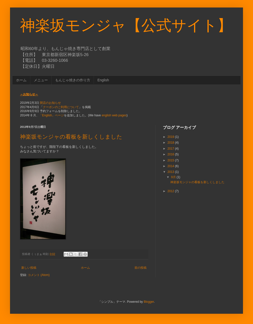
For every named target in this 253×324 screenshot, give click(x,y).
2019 (171, 137)
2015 (171, 160)
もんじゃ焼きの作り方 (72, 80)
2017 (171, 148)
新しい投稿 (28, 267)
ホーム (21, 80)
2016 (171, 154)
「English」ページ (51, 115)
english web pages (114, 115)
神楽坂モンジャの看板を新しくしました (71, 137)
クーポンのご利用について (61, 107)
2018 (171, 142)
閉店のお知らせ (50, 103)
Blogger (149, 301)
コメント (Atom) (39, 275)
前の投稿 (141, 267)
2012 (171, 191)
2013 (171, 172)
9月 (174, 177)
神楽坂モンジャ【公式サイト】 (126, 25)
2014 (171, 166)
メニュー (41, 80)
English (103, 80)
